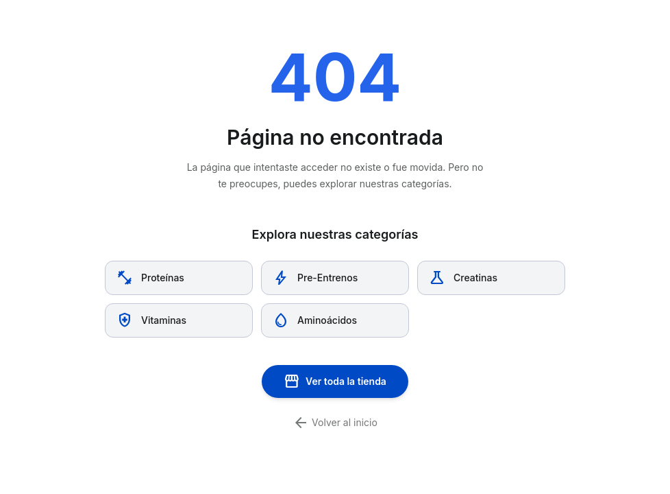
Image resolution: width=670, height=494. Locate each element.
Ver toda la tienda (335, 381)
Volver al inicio (335, 422)
